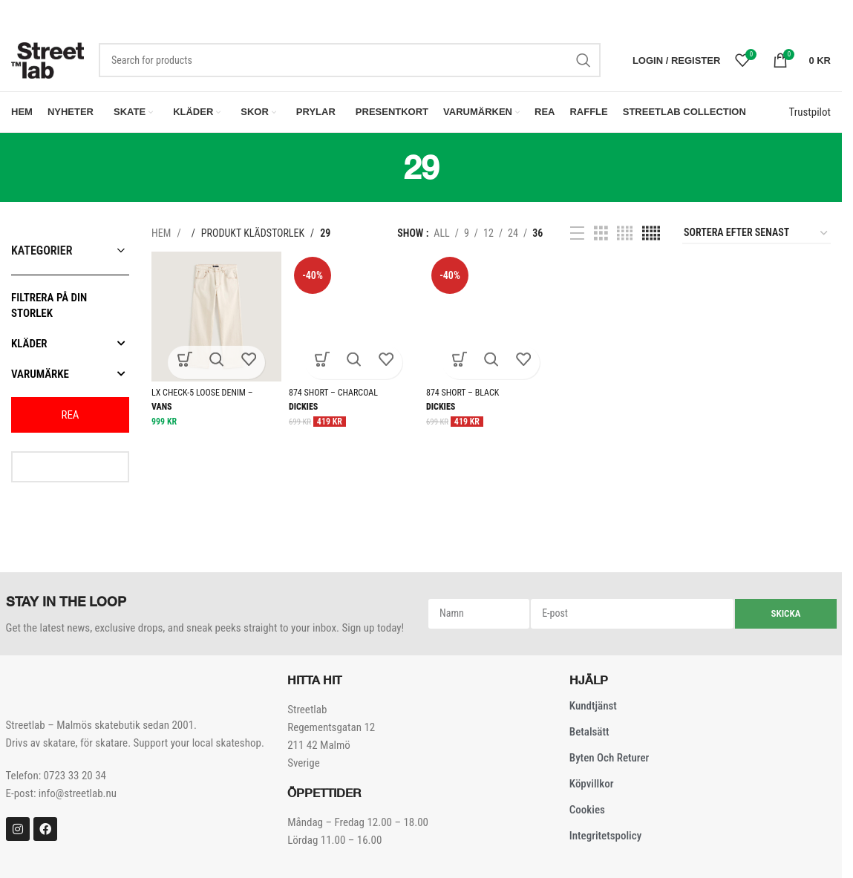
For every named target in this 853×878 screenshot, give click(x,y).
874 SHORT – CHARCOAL (333, 398)
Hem (162, 238)
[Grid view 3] (601, 238)
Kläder (70, 348)
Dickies (303, 412)
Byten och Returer (609, 763)
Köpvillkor (591, 789)
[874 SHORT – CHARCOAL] (354, 322)
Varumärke (70, 378)
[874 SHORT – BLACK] (491, 322)
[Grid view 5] (651, 238)
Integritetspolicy (605, 841)
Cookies (587, 815)
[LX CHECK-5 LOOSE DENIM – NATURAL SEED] (216, 322)
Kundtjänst (593, 711)
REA (70, 419)
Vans (161, 412)
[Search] (350, 65)
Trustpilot (809, 117)
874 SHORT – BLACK (462, 398)
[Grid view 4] (625, 238)
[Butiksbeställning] (756, 238)
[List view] (577, 238)
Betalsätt (589, 737)
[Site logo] (47, 64)
